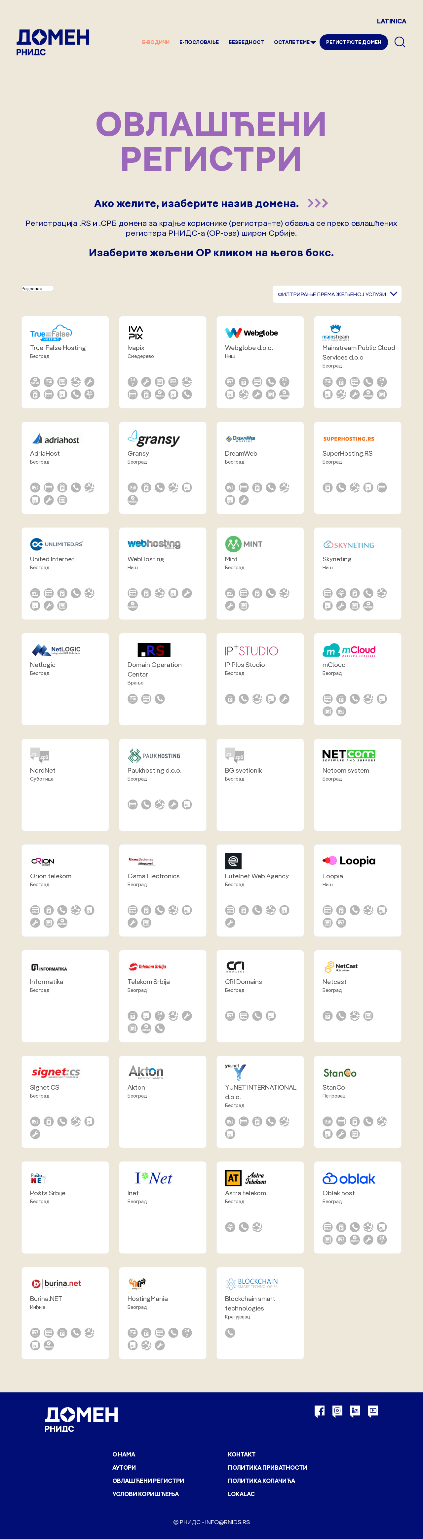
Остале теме (292, 42)
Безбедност (246, 42)
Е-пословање (199, 42)
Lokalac (241, 1494)
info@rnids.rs (227, 1522)
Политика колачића (261, 1481)
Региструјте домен (353, 42)
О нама (123, 1454)
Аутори (124, 1467)
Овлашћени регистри (148, 1481)
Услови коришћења (145, 1494)
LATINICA (391, 21)
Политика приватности (267, 1467)
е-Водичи (156, 42)
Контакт (242, 1454)
